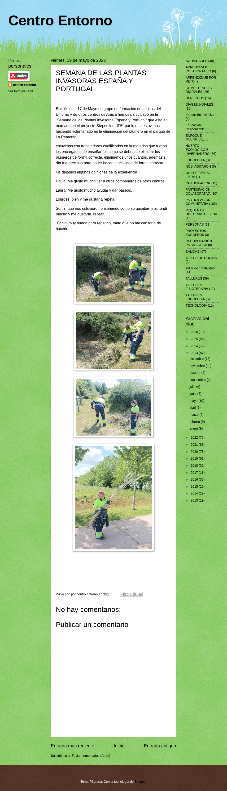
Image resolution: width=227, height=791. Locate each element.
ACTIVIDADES (196, 61)
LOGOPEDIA (195, 160)
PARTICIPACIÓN (198, 183)
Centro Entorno (60, 20)
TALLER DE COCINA (201, 258)
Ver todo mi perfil (20, 91)
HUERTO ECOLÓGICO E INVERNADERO (198, 149)
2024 (195, 346)
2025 (195, 339)
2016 (195, 479)
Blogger (140, 781)
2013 (195, 500)
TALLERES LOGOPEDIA (195, 297)
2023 (195, 353)
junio (193, 394)
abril (193, 407)
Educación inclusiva (200, 115)
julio (193, 387)
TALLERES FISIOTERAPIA (197, 287)
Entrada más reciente (72, 745)
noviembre (198, 366)
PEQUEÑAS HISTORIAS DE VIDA (201, 212)
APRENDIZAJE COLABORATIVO (198, 69)
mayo (194, 401)
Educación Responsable (195, 127)
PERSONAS (195, 224)
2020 (195, 451)
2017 (195, 472)
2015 (195, 486)
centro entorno (24, 85)
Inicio (119, 745)
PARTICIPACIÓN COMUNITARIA (198, 202)
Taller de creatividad (200, 268)
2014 (195, 493)
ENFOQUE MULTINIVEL (195, 137)
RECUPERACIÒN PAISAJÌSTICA (199, 243)
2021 (195, 444)
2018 (195, 465)
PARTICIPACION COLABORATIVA (198, 191)
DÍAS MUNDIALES (199, 104)
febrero (195, 422)
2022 (195, 437)
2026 (195, 332)
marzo (195, 414)
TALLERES (194, 278)
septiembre (198, 380)
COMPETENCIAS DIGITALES (199, 90)
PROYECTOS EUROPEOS (196, 233)
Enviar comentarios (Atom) (90, 756)
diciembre (197, 359)
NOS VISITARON (198, 166)
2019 (195, 458)
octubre (195, 373)
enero (194, 428)
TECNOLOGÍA (196, 305)
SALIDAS (192, 251)
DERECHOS (195, 98)
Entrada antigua (160, 745)
